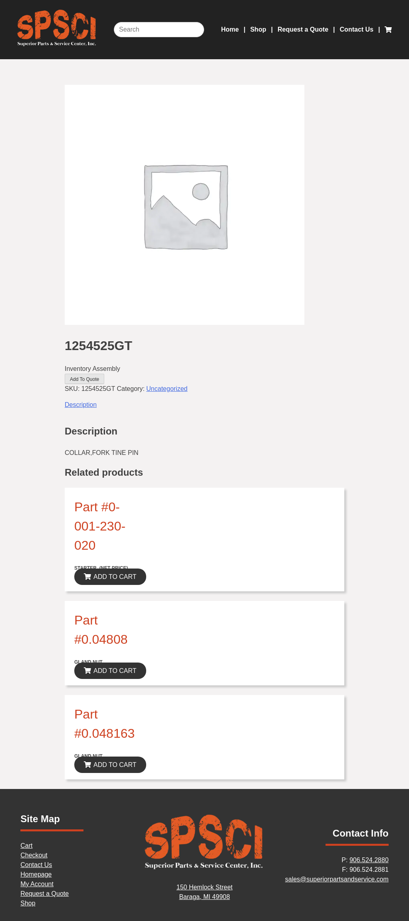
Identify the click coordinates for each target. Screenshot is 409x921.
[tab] (204, 405)
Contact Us (356, 29)
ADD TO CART (115, 576)
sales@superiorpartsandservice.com (337, 879)
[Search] (159, 29)
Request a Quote (303, 29)
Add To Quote (84, 379)
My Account (37, 884)
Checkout (34, 855)
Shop (258, 29)
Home (230, 29)
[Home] (204, 868)
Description (81, 404)
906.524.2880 (369, 860)
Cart (26, 845)
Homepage (36, 874)
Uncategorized (166, 388)
